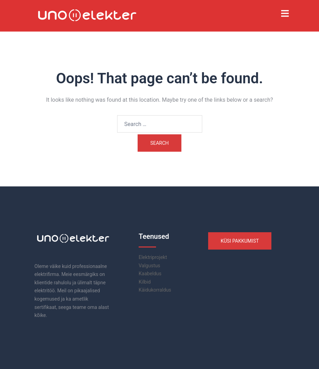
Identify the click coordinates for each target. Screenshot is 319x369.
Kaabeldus (150, 273)
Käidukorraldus (155, 290)
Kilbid (145, 282)
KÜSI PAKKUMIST (240, 241)
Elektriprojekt (153, 257)
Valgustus (149, 265)
